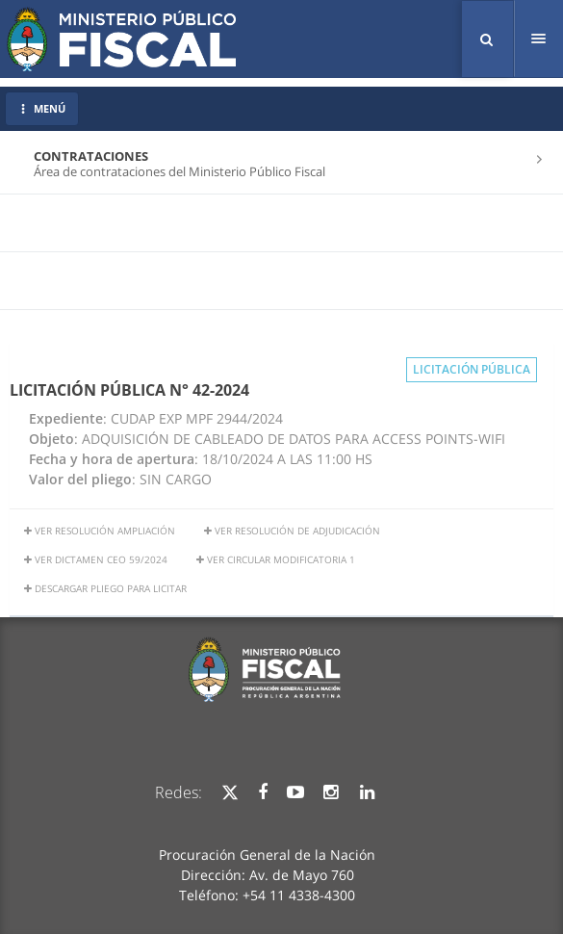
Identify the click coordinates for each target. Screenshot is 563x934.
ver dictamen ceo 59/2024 (95, 559)
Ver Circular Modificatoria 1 (275, 559)
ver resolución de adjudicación (292, 530)
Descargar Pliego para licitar (105, 588)
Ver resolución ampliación (99, 530)
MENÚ (41, 108)
